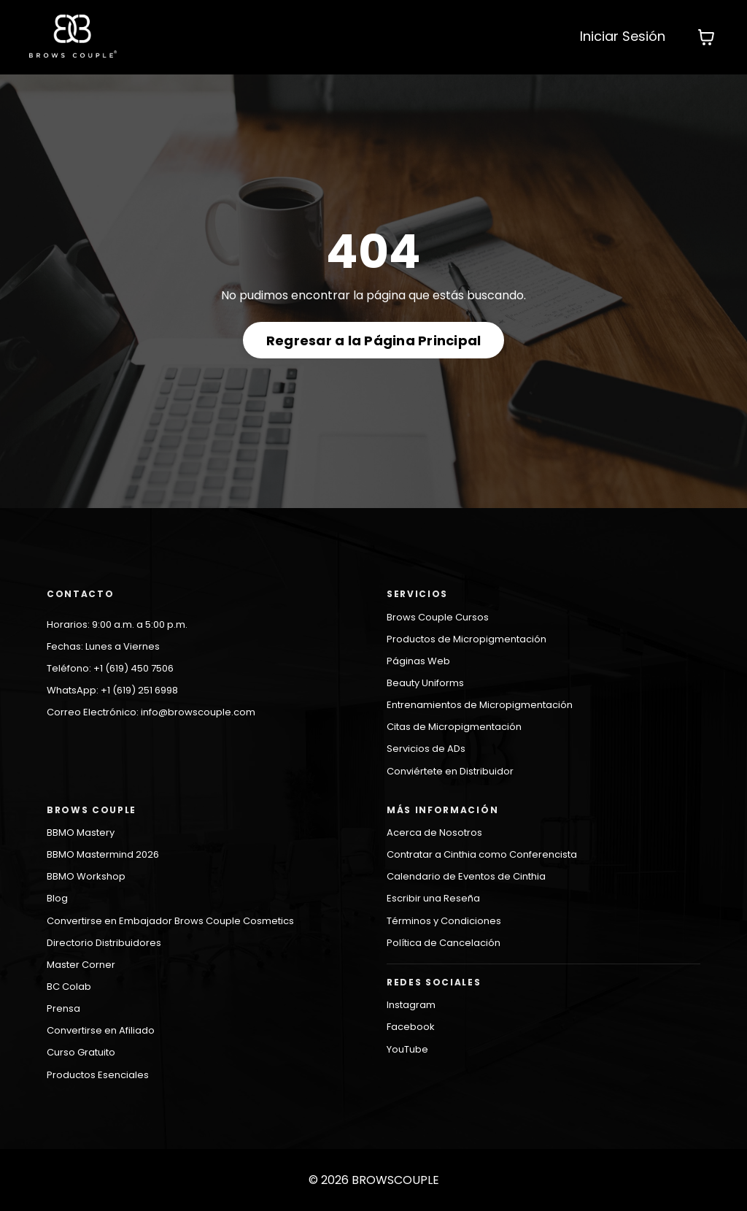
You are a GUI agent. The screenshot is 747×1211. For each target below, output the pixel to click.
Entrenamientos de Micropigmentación (480, 705)
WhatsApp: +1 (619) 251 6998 (112, 690)
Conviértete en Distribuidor (450, 771)
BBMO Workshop (86, 876)
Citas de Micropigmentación (454, 727)
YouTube (407, 1049)
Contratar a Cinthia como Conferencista (482, 854)
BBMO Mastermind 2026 (103, 854)
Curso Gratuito (81, 1052)
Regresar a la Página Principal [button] (373, 340)
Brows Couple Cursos (438, 617)
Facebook (411, 1027)
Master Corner (81, 965)
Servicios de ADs (426, 749)
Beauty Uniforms (425, 683)
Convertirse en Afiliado (101, 1030)
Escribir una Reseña (433, 898)
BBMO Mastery (81, 832)
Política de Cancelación (443, 943)
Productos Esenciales (98, 1075)
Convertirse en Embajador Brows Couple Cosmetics (170, 921)
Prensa (63, 1008)
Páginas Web (418, 661)
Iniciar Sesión (622, 36)
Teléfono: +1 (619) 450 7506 (110, 668)
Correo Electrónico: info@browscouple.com (151, 712)
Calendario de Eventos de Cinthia (466, 876)
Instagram (411, 1005)
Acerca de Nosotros (434, 832)
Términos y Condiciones (444, 921)
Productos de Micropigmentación (466, 639)
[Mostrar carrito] (706, 37)
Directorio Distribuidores (104, 943)
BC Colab (69, 986)
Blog (57, 898)
